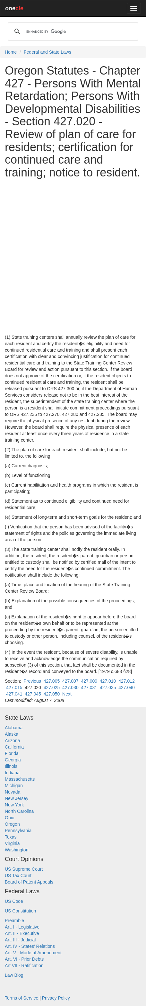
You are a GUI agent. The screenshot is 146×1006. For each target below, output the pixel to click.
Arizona (12, 740)
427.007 (70, 681)
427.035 (108, 687)
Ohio (9, 817)
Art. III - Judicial (20, 939)
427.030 (70, 687)
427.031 (89, 687)
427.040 (126, 687)
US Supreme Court (24, 869)
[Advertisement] (73, 256)
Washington (16, 849)
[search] (72, 31)
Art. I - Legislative (22, 927)
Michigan (14, 785)
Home (11, 52)
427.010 (108, 681)
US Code (14, 901)
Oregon (12, 824)
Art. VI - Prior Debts (24, 959)
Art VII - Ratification (24, 965)
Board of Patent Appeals (29, 882)
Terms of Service (21, 998)
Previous (32, 681)
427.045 (33, 693)
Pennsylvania (18, 830)
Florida (12, 753)
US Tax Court (18, 875)
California (14, 747)
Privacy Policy (56, 998)
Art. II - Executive (22, 933)
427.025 (52, 687)
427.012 (126, 681)
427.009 (89, 681)
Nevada (12, 792)
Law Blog (14, 975)
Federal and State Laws (47, 52)
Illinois (11, 766)
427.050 (52, 693)
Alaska (11, 734)
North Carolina (19, 811)
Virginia (12, 843)
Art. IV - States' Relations (30, 946)
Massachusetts (20, 779)
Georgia (13, 759)
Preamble (14, 920)
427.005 (52, 681)
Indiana (12, 772)
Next (67, 693)
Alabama (13, 727)
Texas (11, 837)
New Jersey (16, 798)
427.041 (14, 693)
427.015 (14, 687)
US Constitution (20, 910)
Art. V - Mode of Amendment (33, 952)
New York (14, 804)
